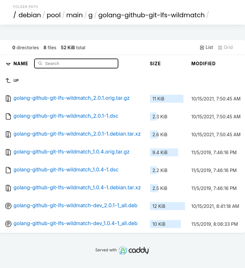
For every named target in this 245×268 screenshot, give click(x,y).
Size (155, 63)
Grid (225, 47)
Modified (203, 63)
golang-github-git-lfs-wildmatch (151, 15)
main (74, 15)
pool (54, 15)
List (206, 47)
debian (30, 15)
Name (21, 63)
